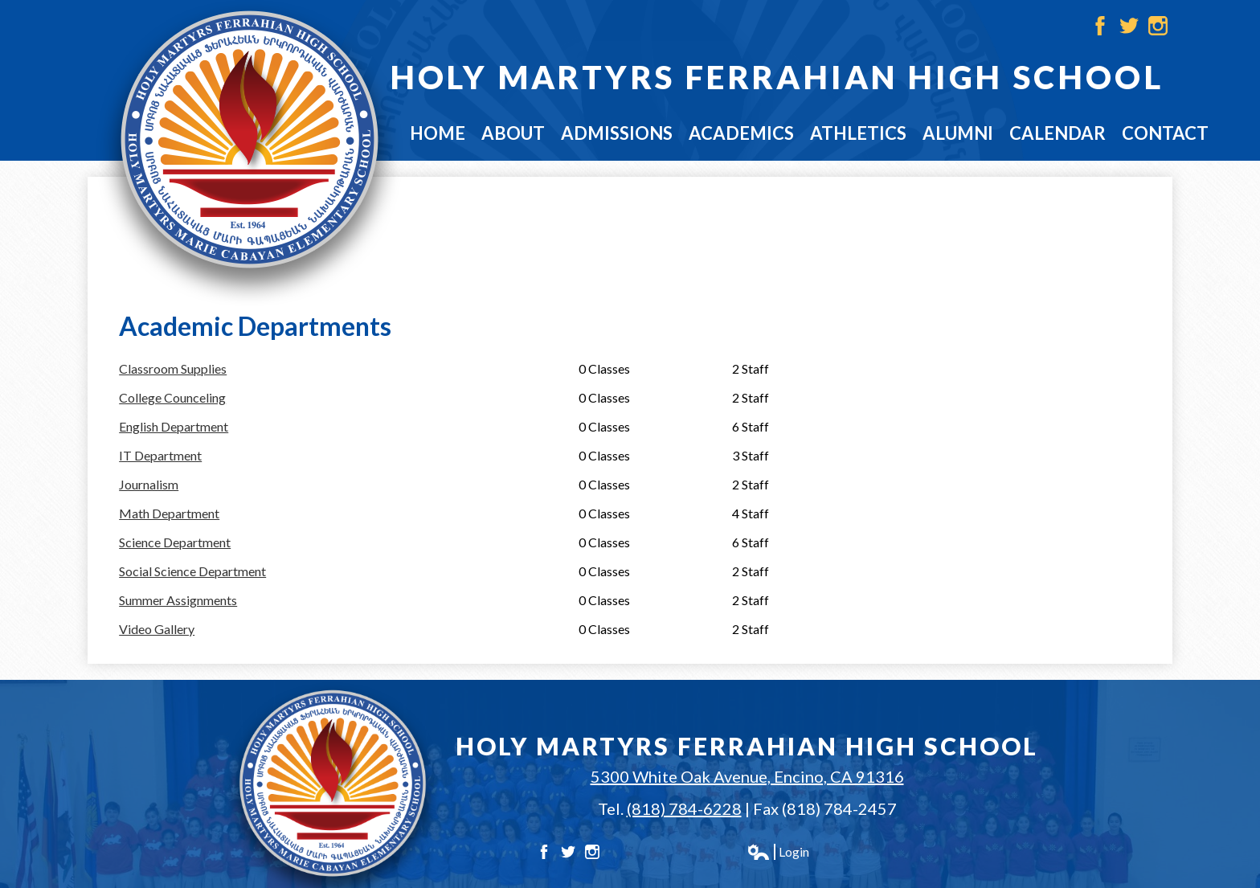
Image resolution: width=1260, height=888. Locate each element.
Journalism (148, 484)
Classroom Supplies (173, 368)
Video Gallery (156, 628)
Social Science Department (192, 571)
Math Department (169, 513)
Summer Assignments (178, 600)
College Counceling (172, 397)
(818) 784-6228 (684, 808)
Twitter (1129, 25)
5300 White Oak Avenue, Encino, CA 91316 (747, 776)
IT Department (160, 455)
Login (778, 852)
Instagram (1158, 25)
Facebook (1100, 25)
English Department (173, 426)
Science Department (175, 542)
